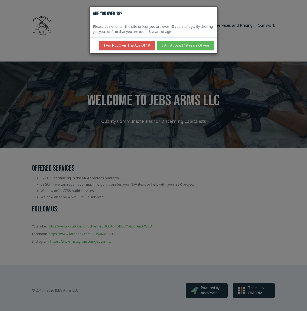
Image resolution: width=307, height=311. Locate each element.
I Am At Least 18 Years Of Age (185, 45)
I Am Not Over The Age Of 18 (127, 45)
